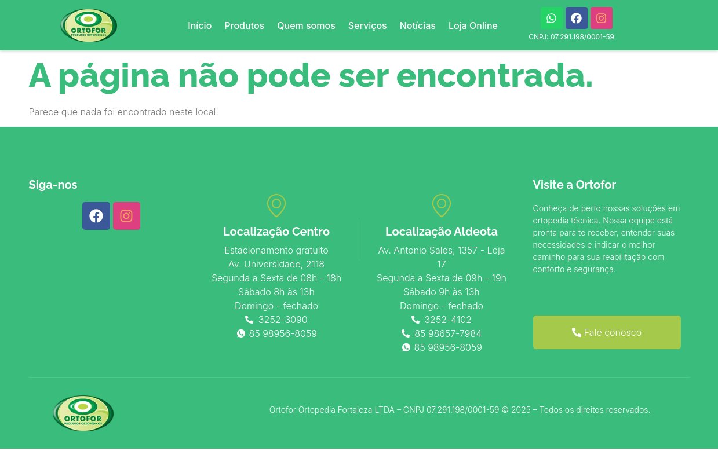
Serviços (367, 25)
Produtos (244, 25)
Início (200, 25)
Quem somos (306, 25)
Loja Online (473, 25)
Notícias (418, 25)
